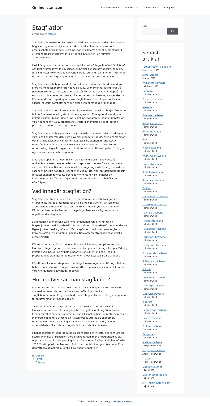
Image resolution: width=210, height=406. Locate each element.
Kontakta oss (131, 7)
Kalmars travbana (152, 212)
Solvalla (146, 269)
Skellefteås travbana (154, 277)
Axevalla (147, 107)
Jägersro (147, 301)
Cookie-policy (151, 7)
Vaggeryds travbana (154, 156)
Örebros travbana (152, 115)
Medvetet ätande (152, 366)
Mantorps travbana (153, 285)
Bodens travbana (152, 99)
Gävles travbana (151, 318)
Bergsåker (148, 334)
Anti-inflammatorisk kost (156, 383)
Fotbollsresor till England (157, 66)
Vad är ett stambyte (154, 82)
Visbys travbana (151, 147)
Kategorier (169, 7)
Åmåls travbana (151, 131)
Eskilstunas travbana (154, 245)
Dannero (147, 91)
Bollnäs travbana (152, 326)
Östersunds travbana (154, 253)
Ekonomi (40, 355)
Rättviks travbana (152, 172)
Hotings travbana (152, 220)
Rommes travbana (153, 180)
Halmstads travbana (154, 228)
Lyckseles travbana (153, 293)
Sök (144, 25)
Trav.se (146, 358)
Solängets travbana (153, 261)
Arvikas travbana (152, 342)
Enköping (40, 362)
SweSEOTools (150, 74)
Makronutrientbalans (154, 374)
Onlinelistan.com (48, 7)
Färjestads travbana (154, 237)
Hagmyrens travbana (154, 310)
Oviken (146, 188)
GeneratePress (124, 401)
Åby (144, 139)
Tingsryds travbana (153, 350)
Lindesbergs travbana (155, 196)
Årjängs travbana (152, 123)
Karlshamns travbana (155, 204)
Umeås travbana (152, 164)
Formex (39, 358)
